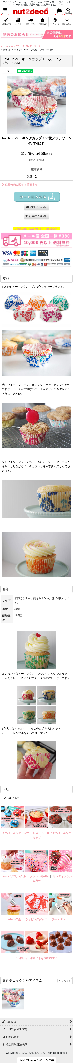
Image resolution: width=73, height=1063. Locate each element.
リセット (65, 980)
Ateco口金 (15, 919)
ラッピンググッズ (36, 919)
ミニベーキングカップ (15, 833)
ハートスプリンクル (13, 876)
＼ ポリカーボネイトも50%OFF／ (36, 958)
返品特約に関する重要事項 (20, 184)
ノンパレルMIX (39, 876)
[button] (5, 11)
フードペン (58, 919)
